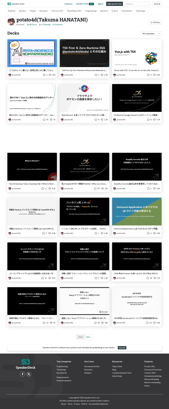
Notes (146, 386)
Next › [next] (88, 337)
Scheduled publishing (153, 376)
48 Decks (33, 24)
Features (68, 4)
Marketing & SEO (74, 11)
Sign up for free (114, 4)
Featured (11, 11)
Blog (114, 369)
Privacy (77, 404)
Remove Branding (151, 379)
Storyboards (127, 11)
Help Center (117, 366)
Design (33, 11)
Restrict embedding (152, 382)
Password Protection (153, 369)
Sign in (100, 4)
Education (43, 11)
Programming (91, 11)
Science (115, 11)
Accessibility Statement (98, 404)
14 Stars (155, 22)
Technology (140, 11)
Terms (70, 404)
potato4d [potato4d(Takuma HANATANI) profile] (14, 75)
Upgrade (122, 348)
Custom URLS (150, 373)
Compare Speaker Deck (122, 373)
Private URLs (149, 366)
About (63, 404)
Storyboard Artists (92, 366)
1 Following (46, 24)
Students (87, 373)
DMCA (84, 404)
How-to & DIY (57, 11)
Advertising (117, 376)
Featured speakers (64, 380)
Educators (88, 369)
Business (22, 11)
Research (104, 11)
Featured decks (63, 377)
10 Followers (57, 24)
